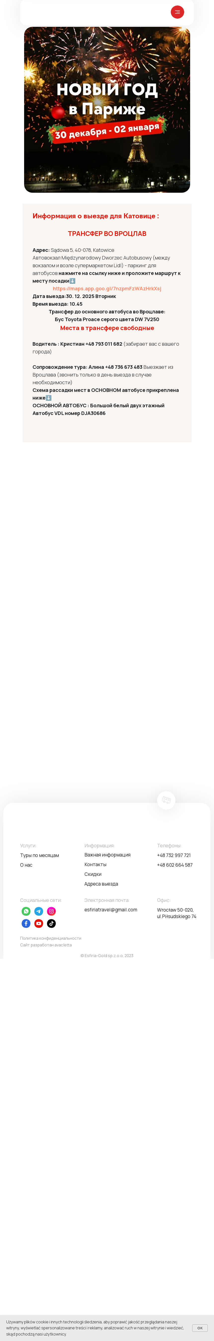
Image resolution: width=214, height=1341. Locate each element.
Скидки (93, 874)
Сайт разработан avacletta (46, 945)
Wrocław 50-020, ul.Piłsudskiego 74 (176, 913)
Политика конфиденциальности (50, 938)
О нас (26, 865)
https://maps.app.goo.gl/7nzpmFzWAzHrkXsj (107, 288)
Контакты (95, 864)
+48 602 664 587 (175, 865)
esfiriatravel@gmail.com (111, 909)
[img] (177, 12)
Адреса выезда (101, 884)
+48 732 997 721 (174, 855)
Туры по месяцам (39, 855)
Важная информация (107, 855)
